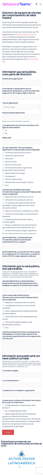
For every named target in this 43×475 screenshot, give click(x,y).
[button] (3, 457)
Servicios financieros (13, 164)
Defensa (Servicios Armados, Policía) (19, 182)
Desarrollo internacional (14, 155)
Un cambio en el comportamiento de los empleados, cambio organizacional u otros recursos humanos (18, 205)
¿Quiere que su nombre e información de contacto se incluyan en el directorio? (21, 401)
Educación (9, 158)
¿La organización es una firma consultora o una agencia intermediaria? (20, 126)
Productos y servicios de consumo (18, 152)
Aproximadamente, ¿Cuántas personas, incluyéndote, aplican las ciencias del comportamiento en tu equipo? (17, 239)
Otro (7, 185)
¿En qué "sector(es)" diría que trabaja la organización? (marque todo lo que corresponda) (21, 149)
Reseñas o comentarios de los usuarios (20, 302)
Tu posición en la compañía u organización (18, 390)
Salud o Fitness (11, 161)
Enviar (8, 432)
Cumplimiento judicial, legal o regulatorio (20, 230)
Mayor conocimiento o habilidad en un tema (21, 211)
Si (6, 130)
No (6, 133)
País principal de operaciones (13, 113)
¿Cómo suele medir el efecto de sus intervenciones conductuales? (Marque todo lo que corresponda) (20, 297)
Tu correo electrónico (11, 380)
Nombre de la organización (12, 79)
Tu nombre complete (10, 371)
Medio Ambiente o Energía (15, 173)
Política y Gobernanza (13, 179)
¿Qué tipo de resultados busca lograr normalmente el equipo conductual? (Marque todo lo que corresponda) (21, 192)
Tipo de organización (10, 103)
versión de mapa (21, 34)
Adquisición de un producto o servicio (19, 197)
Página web (6, 138)
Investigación (10, 176)
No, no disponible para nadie (15, 411)
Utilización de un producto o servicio (19, 200)
